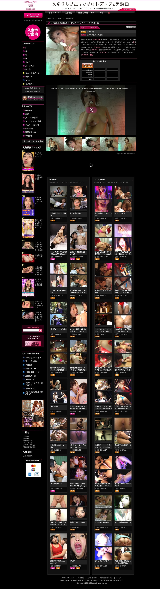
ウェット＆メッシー (33, 73)
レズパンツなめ (120, 213)
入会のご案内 (27, 456)
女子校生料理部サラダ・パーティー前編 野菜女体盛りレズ (78, 370)
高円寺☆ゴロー (31, 132)
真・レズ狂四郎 (31, 118)
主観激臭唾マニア (32, 372)
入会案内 (26, 436)
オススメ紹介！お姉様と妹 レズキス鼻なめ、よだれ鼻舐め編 (78, 486)
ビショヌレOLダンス (102, 561)
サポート (26, 438)
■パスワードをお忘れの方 (33, 20)
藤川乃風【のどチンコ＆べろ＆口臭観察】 (38, 282)
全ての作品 (33, 88)
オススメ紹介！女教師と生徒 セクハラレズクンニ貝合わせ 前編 (78, 331)
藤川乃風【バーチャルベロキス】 (38, 155)
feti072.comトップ (68, 578)
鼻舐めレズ (29, 379)
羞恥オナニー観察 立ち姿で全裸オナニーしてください (58, 524)
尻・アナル (29, 66)
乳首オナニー (30, 369)
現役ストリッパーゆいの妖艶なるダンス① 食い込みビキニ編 (123, 293)
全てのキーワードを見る (33, 141)
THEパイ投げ (54, 406)
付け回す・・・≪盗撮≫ (58, 329)
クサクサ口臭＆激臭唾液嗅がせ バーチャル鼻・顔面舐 (39, 246)
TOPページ (50, 18)
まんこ (28, 62)
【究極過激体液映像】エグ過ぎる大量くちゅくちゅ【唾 (38, 270)
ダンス (28, 80)
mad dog (29, 129)
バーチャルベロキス (33, 358)
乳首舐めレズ (30, 388)
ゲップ (72, 561)
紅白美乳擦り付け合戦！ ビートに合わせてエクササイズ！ (123, 331)
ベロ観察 (28, 365)
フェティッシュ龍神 (33, 121)
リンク (118, 578)
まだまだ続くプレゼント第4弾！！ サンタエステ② (103, 254)
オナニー (28, 77)
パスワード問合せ (29, 445)
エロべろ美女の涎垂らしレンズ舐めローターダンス (123, 254)
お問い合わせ (92, 578)
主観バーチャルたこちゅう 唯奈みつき (39, 304)
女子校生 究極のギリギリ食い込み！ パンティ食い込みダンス (102, 486)
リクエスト (29, 84)
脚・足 (28, 69)
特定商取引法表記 (29, 447)
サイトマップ (27, 443)
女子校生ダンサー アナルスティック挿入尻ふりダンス (103, 370)
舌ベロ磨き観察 (75, 213)
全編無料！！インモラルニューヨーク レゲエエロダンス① (103, 447)
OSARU (28, 110)
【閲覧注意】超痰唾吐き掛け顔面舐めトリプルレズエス (38, 317)
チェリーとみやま (32, 125)
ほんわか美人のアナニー (38, 257)
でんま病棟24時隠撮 (102, 522)
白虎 (27, 114)
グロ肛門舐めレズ (56, 484)
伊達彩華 (28, 136)
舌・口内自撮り (31, 361)
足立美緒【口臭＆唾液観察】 (38, 177)
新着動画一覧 (27, 441)
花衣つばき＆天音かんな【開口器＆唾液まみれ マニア (38, 223)
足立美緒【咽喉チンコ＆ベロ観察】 (38, 200)
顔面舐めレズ (30, 376)
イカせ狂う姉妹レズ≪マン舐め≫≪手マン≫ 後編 (78, 293)
